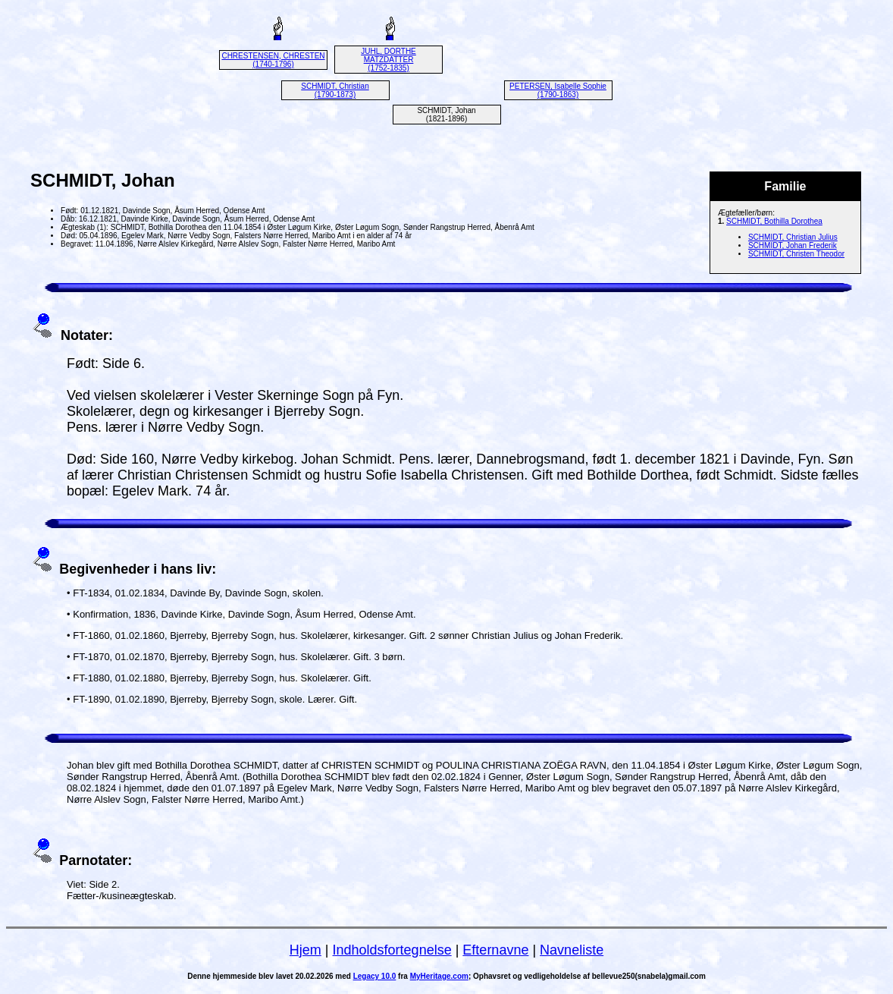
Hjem (305, 950)
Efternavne (495, 950)
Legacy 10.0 (374, 976)
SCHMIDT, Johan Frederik (792, 245)
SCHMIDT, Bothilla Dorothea (774, 221)
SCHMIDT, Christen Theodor (796, 254)
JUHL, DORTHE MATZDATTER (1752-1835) (388, 59)
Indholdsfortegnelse (392, 950)
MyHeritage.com (439, 976)
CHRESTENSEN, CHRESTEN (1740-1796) (272, 60)
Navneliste (571, 950)
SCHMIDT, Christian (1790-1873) (334, 90)
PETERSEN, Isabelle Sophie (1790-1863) (557, 90)
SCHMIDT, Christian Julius (793, 237)
